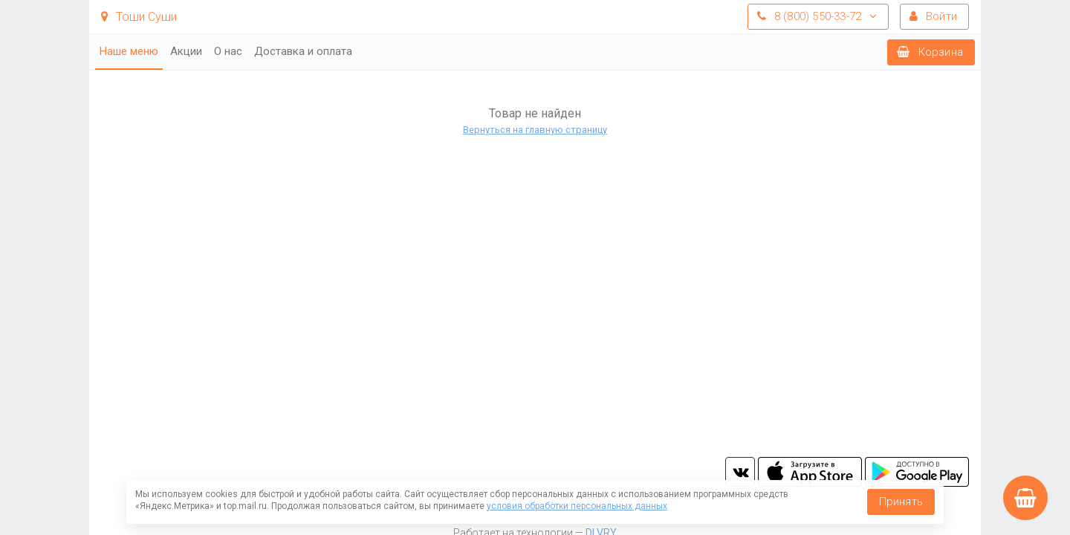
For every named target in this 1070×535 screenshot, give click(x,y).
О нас (228, 51)
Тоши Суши (139, 17)
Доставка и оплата (303, 51)
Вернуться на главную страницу (535, 129)
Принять (901, 501)
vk (740, 472)
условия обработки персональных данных (577, 506)
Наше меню (129, 51)
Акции (186, 51)
